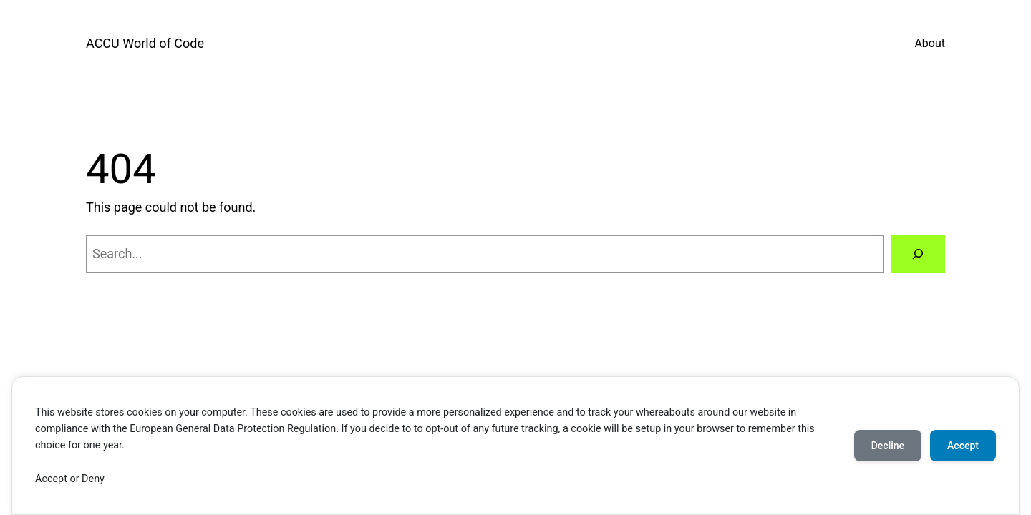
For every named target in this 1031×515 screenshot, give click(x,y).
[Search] (918, 254)
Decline (887, 445)
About (929, 43)
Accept (963, 445)
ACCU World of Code (145, 43)
